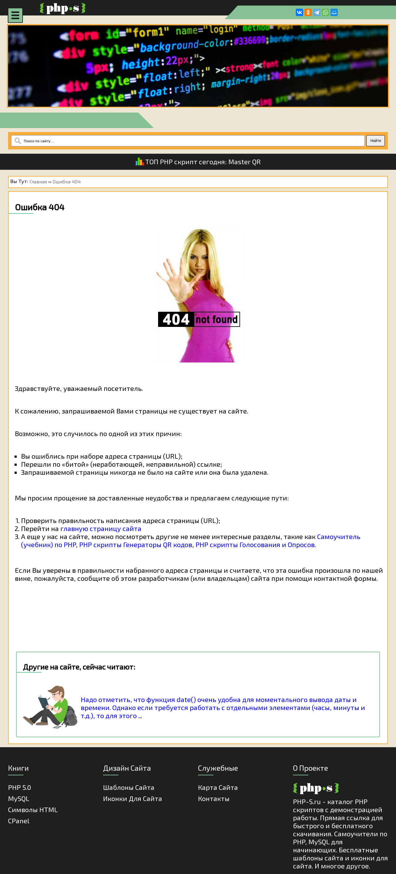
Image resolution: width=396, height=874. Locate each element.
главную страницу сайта (100, 528)
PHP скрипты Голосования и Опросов (255, 544)
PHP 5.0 (19, 787)
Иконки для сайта (132, 798)
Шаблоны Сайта (128, 787)
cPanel (18, 820)
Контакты (214, 798)
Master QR (244, 161)
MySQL (18, 798)
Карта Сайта (218, 787)
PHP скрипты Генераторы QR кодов (135, 544)
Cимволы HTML (33, 809)
